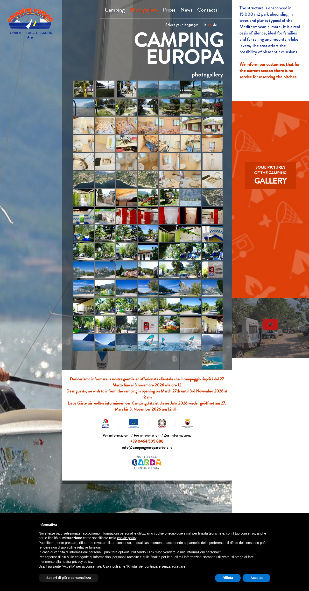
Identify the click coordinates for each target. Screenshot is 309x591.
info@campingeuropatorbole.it (147, 447)
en (209, 24)
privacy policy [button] (82, 562)
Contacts (207, 10)
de (215, 24)
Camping (115, 10)
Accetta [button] (256, 578)
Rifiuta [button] (228, 578)
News (186, 10)
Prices (169, 10)
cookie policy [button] (126, 538)
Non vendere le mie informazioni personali (187, 552)
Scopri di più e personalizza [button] (68, 578)
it (205, 24)
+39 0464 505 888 (146, 441)
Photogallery (144, 10)
